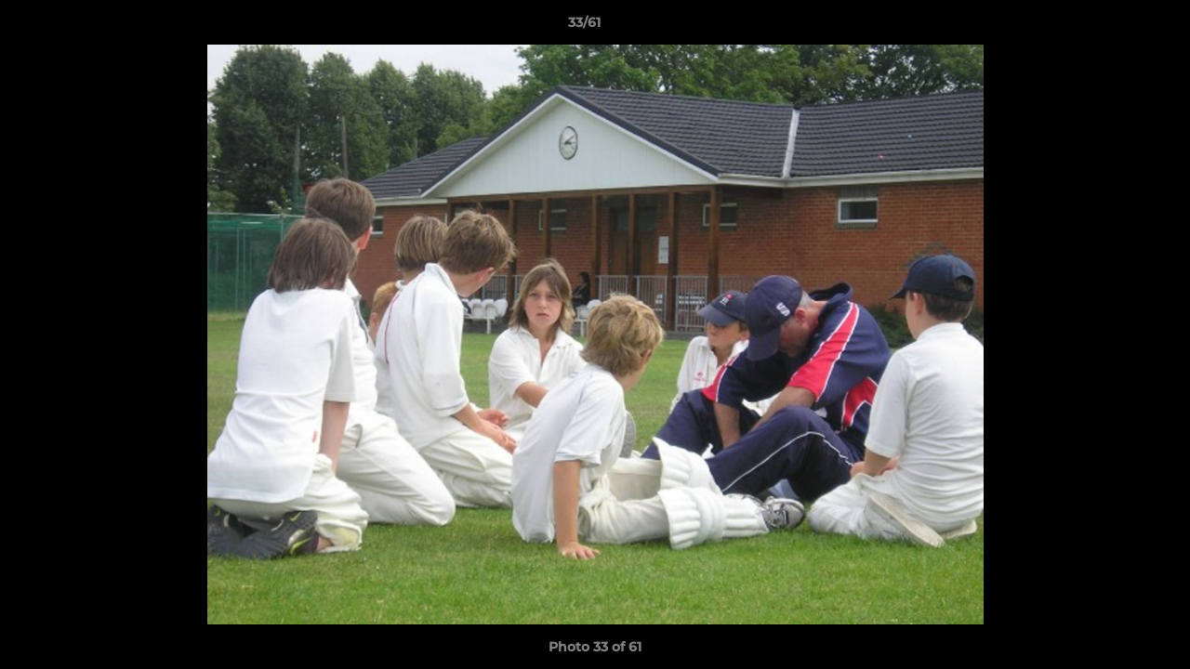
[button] (1112, 27)
